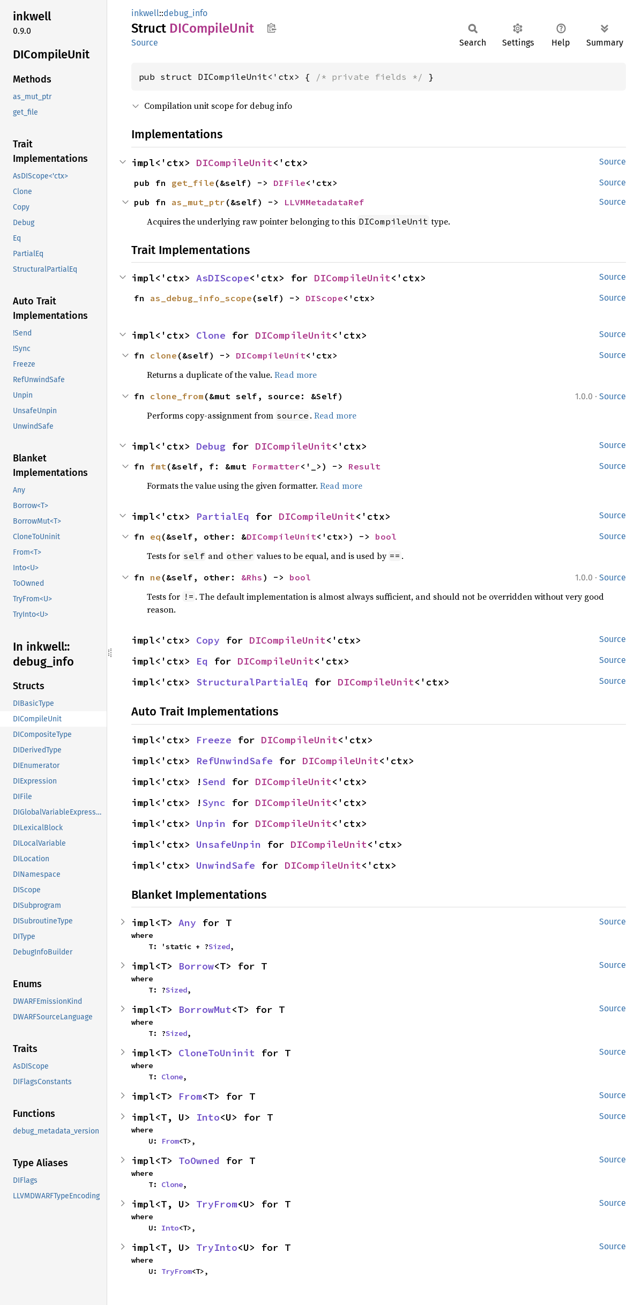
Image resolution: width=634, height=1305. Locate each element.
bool (386, 536)
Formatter (276, 466)
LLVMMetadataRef (324, 202)
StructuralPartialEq (252, 682)
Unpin (211, 823)
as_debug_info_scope (201, 298)
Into (208, 1117)
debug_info (185, 13)
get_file (192, 182)
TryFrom (216, 1204)
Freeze (214, 740)
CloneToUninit (216, 1053)
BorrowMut (205, 1009)
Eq (202, 661)
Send (214, 781)
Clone (211, 335)
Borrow (196, 966)
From (190, 1096)
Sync (214, 802)
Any (187, 922)
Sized (219, 946)
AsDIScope (222, 278)
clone (163, 355)
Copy (208, 640)
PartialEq (222, 516)
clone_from (177, 396)
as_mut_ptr (198, 202)
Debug (211, 446)
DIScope (324, 298)
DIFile (289, 182)
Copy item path (271, 28)
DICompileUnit (234, 162)
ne (155, 577)
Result (364, 466)
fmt (158, 466)
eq (155, 536)
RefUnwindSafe (234, 761)
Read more (295, 375)
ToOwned (199, 1160)
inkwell (145, 13)
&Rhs (252, 577)
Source (144, 43)
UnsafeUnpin (228, 844)
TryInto (216, 1247)
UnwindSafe (225, 865)
